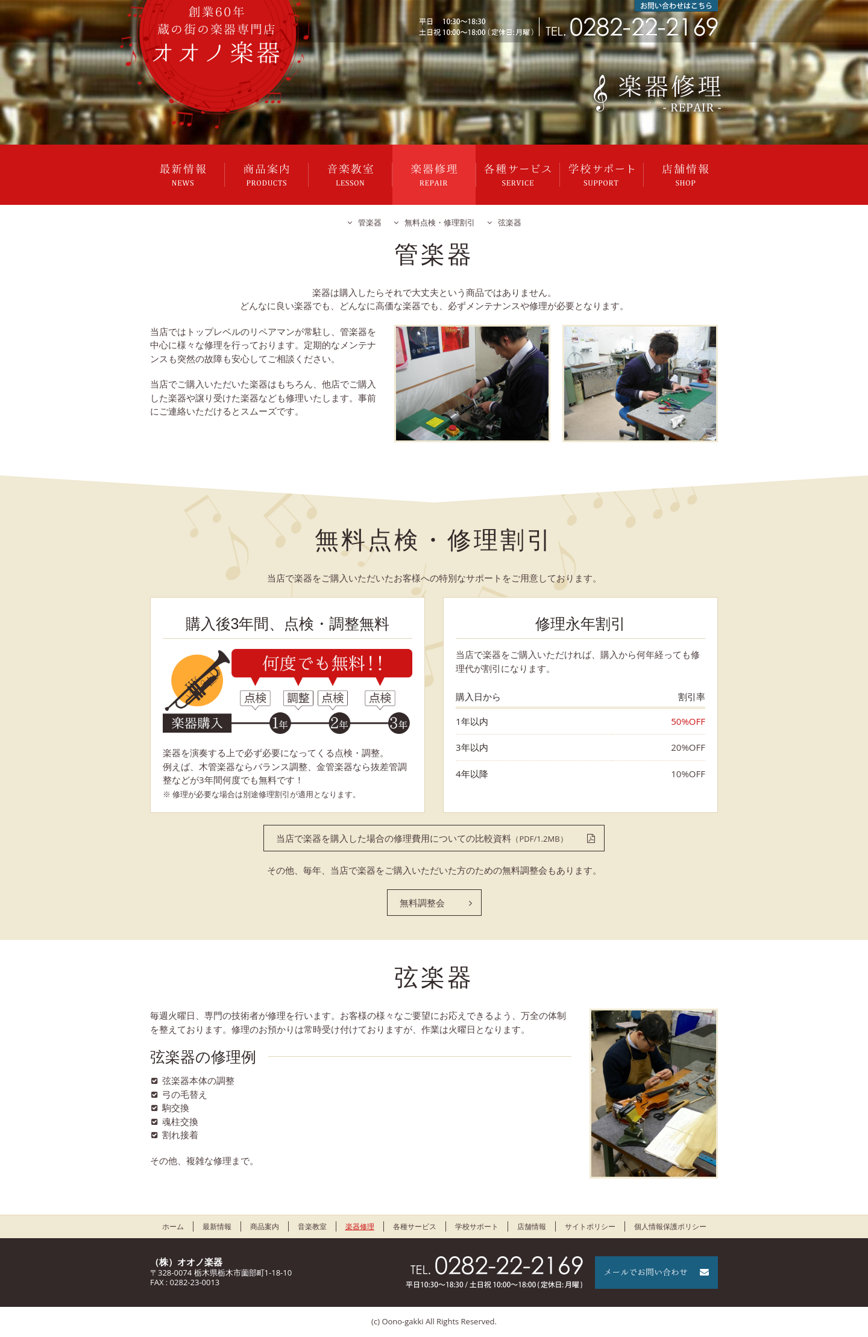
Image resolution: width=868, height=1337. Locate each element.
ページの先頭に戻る (826, 1295)
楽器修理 (434, 175)
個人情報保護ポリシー (670, 1226)
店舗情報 (685, 175)
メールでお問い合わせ (656, 1272)
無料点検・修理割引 (439, 222)
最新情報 (182, 175)
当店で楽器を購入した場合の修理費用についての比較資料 (421, 838)
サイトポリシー (590, 1226)
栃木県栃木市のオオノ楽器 (216, 34)
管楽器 (370, 222)
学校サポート (601, 175)
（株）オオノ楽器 (186, 1262)
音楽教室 (350, 175)
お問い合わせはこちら (676, 5)
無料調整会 (422, 903)
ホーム (173, 1226)
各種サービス (517, 175)
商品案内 (266, 175)
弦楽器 (509, 222)
